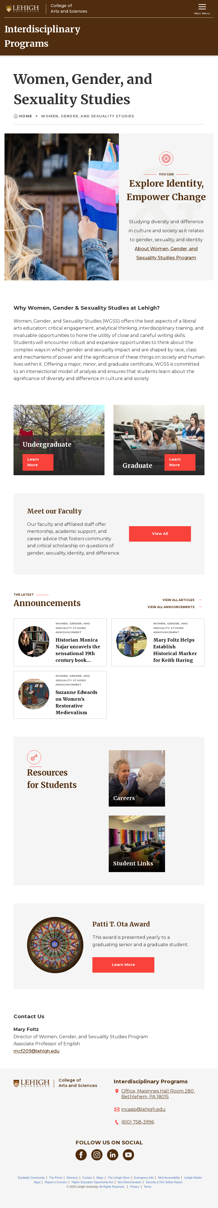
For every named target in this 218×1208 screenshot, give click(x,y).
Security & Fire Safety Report (164, 1182)
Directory (72, 1177)
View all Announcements (171, 607)
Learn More (33, 462)
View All (160, 534)
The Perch (55, 1177)
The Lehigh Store (119, 1177)
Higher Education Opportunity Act (92, 1182)
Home (23, 116)
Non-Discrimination (129, 1182)
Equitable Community (31, 1177)
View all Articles (179, 600)
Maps (100, 1177)
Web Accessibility (169, 1177)
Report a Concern (56, 1182)
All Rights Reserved (111, 1186)
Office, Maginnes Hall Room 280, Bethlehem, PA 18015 (158, 1093)
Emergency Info (144, 1177)
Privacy (134, 1186)
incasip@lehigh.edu (143, 1109)
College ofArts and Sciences (78, 1083)
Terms (147, 1186)
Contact (87, 1177)
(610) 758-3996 (137, 1122)
